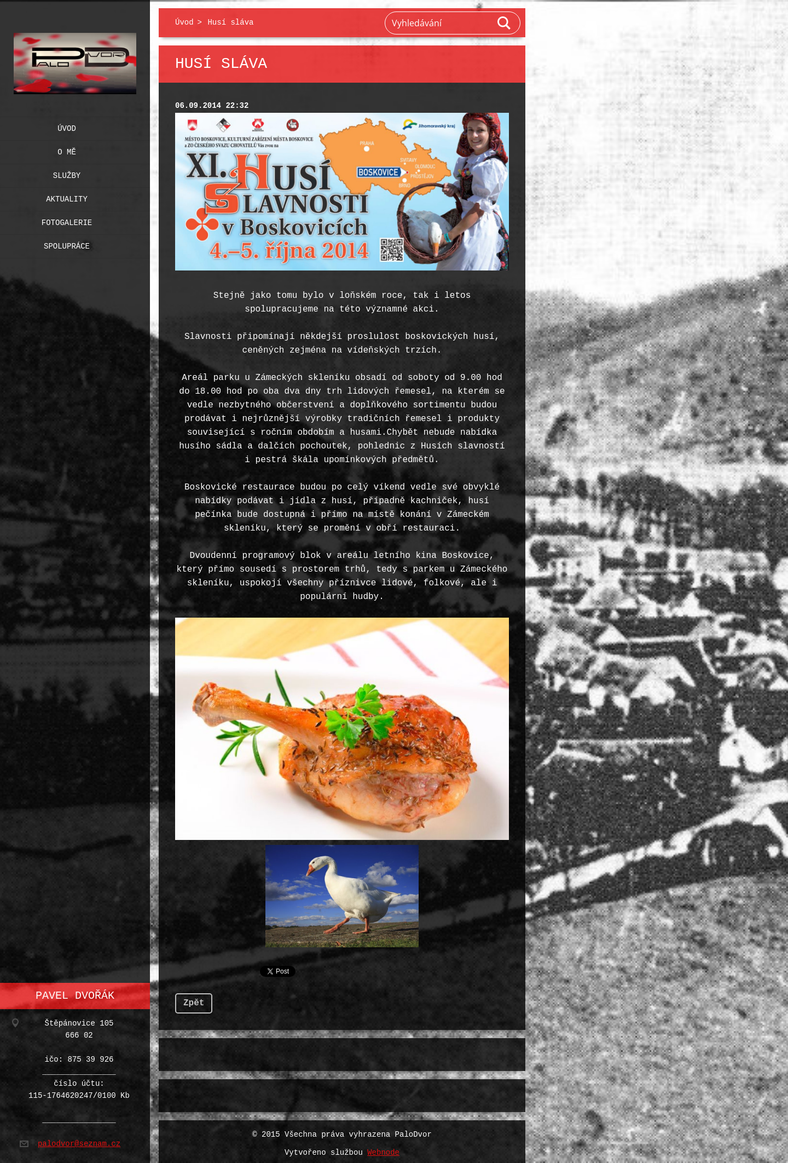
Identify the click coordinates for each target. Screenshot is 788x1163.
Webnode (383, 1148)
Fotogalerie (67, 220)
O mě (66, 150)
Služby (66, 173)
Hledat (504, 23)
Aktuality (67, 197)
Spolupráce (67, 244)
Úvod (66, 126)
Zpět (193, 999)
